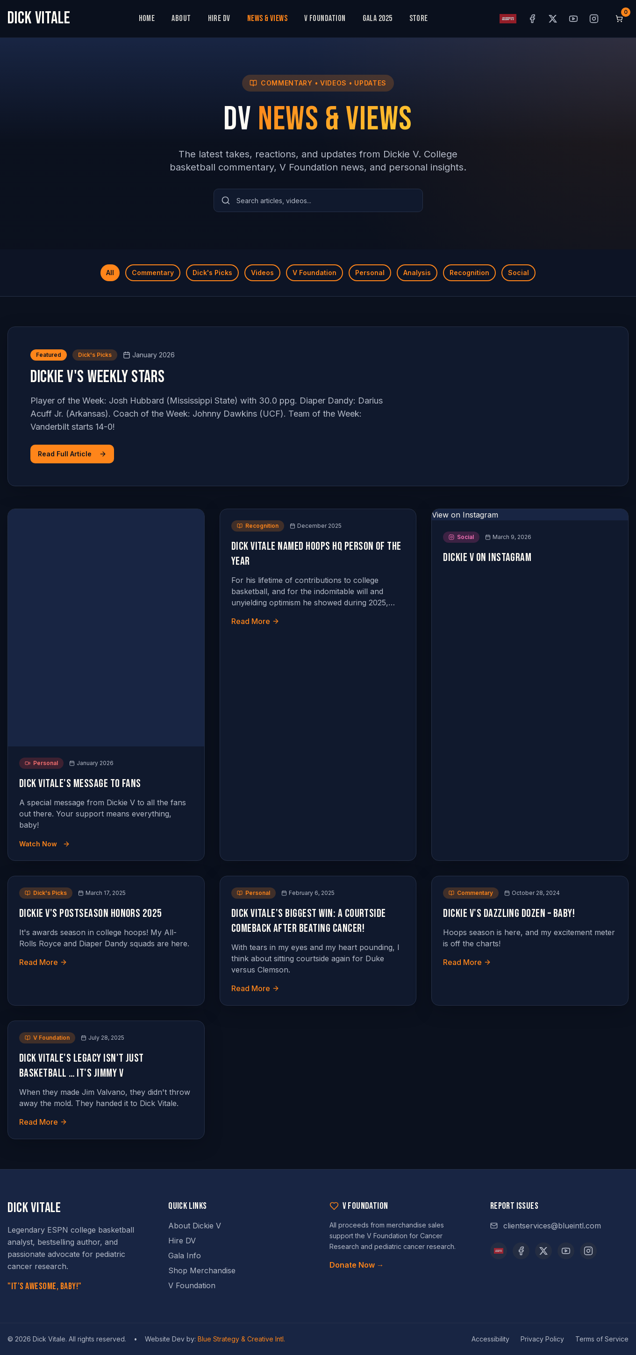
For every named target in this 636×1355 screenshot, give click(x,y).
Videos (262, 273)
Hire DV (219, 18)
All (110, 273)
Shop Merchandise (202, 1270)
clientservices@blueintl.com (545, 1225)
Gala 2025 (378, 18)
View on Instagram (465, 514)
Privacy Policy (542, 1339)
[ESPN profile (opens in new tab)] (508, 18)
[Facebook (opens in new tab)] (532, 18)
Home (147, 18)
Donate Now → (356, 1265)
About (181, 18)
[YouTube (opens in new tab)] (573, 18)
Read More (255, 621)
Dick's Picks (212, 273)
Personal (370, 273)
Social (518, 273)
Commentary (153, 273)
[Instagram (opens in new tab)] (594, 18)
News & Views (267, 18)
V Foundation (324, 18)
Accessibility (490, 1339)
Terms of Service (602, 1339)
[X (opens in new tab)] (552, 18)
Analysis (417, 273)
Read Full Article (72, 454)
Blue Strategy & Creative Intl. (241, 1339)
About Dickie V (194, 1225)
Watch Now (44, 844)
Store (418, 18)
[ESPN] (498, 1250)
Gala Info (184, 1255)
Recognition (469, 273)
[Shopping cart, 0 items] (619, 18)
